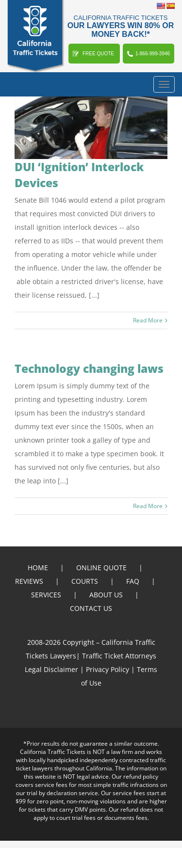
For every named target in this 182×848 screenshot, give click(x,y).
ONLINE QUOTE (101, 567)
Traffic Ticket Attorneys (119, 655)
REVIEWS (29, 581)
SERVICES (46, 594)
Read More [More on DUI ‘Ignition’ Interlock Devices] (148, 320)
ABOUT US (106, 594)
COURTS (84, 581)
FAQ (132, 581)
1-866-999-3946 (152, 53)
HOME (38, 567)
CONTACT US (91, 608)
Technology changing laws (89, 368)
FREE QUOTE (98, 53)
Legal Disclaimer (51, 669)
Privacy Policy (107, 669)
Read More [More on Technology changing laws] (148, 506)
